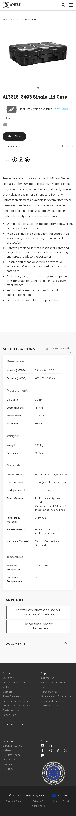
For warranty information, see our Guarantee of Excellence (38, 612)
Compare (13, 147)
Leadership (10, 715)
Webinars (8, 764)
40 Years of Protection (16, 706)
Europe (59, 795)
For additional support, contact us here (38, 626)
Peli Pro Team (11, 755)
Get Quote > (66, 146)
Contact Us (47, 678)
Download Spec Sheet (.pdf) (59, 350)
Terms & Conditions (17, 801)
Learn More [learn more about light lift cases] (61, 109)
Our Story (9, 678)
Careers (7, 692)
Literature (9, 760)
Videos (7, 751)
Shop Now (14, 136)
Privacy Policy (41, 801)
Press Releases (12, 697)
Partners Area (49, 692)
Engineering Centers (15, 701)
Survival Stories (12, 746)
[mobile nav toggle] (71, 4)
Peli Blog (8, 769)
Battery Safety (50, 706)
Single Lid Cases (11, 20)
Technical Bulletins (52, 701)
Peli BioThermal (13, 724)
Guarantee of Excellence (56, 697)
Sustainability (11, 710)
